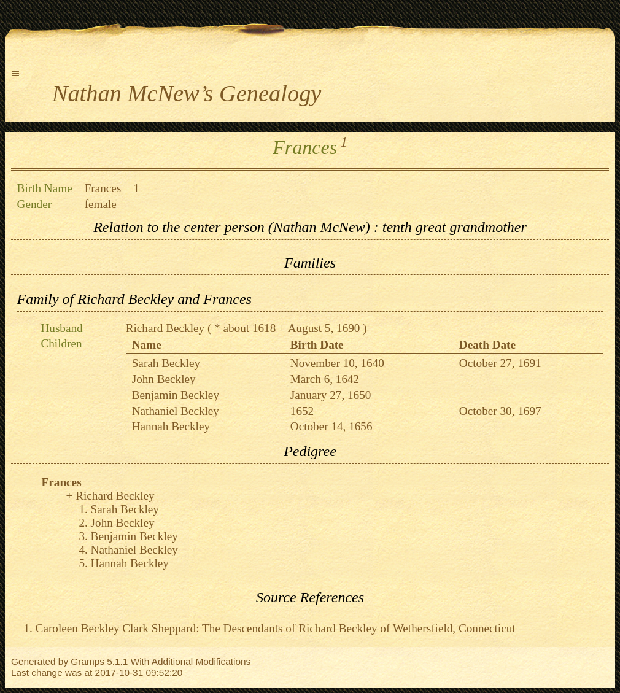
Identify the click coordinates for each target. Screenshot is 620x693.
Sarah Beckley (166, 363)
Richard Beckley (165, 328)
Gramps (87, 661)
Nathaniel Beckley (175, 411)
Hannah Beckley (171, 426)
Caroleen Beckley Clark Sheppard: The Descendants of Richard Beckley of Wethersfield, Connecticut (276, 628)
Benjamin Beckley (175, 395)
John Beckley (164, 379)
